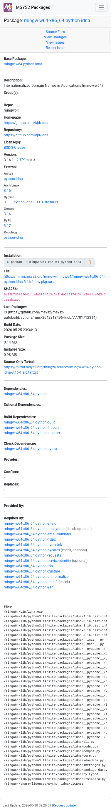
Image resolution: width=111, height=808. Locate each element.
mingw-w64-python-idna (23, 64)
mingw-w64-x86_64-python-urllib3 (31, 582)
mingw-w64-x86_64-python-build (30, 422)
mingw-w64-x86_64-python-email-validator (37, 534)
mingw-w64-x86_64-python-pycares (32, 550)
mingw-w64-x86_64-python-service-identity (37, 561)
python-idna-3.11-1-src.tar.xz (36, 202)
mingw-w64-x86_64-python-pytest (30, 449)
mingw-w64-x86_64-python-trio (28, 566)
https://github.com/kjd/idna (26, 123)
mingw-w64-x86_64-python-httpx (30, 539)
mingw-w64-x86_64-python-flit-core (31, 428)
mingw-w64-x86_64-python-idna (57, 20)
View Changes (55, 37)
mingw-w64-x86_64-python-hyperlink (33, 545)
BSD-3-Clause (14, 147)
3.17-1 (21, 159)
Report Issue (55, 48)
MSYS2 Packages (27, 7)
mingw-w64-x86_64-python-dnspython (34, 529)
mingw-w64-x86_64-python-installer (32, 433)
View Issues (55, 42)
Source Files (55, 32)
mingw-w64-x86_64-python (25, 394)
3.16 (7, 191)
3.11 (7, 202)
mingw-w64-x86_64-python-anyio (30, 523)
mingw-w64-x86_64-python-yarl (28, 587)
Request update (64, 805)
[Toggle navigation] (101, 7)
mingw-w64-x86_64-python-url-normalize (36, 577)
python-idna (13, 179)
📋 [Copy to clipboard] (89, 262)
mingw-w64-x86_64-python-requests (32, 555)
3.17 (7, 226)
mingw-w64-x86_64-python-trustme (32, 571)
